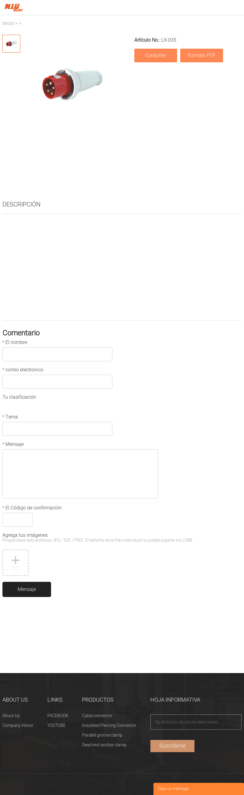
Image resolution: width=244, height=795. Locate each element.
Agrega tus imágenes (97, 538)
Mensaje (13, 445)
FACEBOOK (57, 716)
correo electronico (22, 370)
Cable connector (97, 716)
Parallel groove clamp (102, 735)
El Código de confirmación (32, 508)
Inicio (8, 23)
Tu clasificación (19, 398)
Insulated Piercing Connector (109, 725)
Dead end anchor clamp (104, 745)
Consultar (155, 55)
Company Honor (17, 725)
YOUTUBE (56, 725)
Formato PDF (201, 55)
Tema (10, 418)
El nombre (14, 343)
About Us (11, 716)
